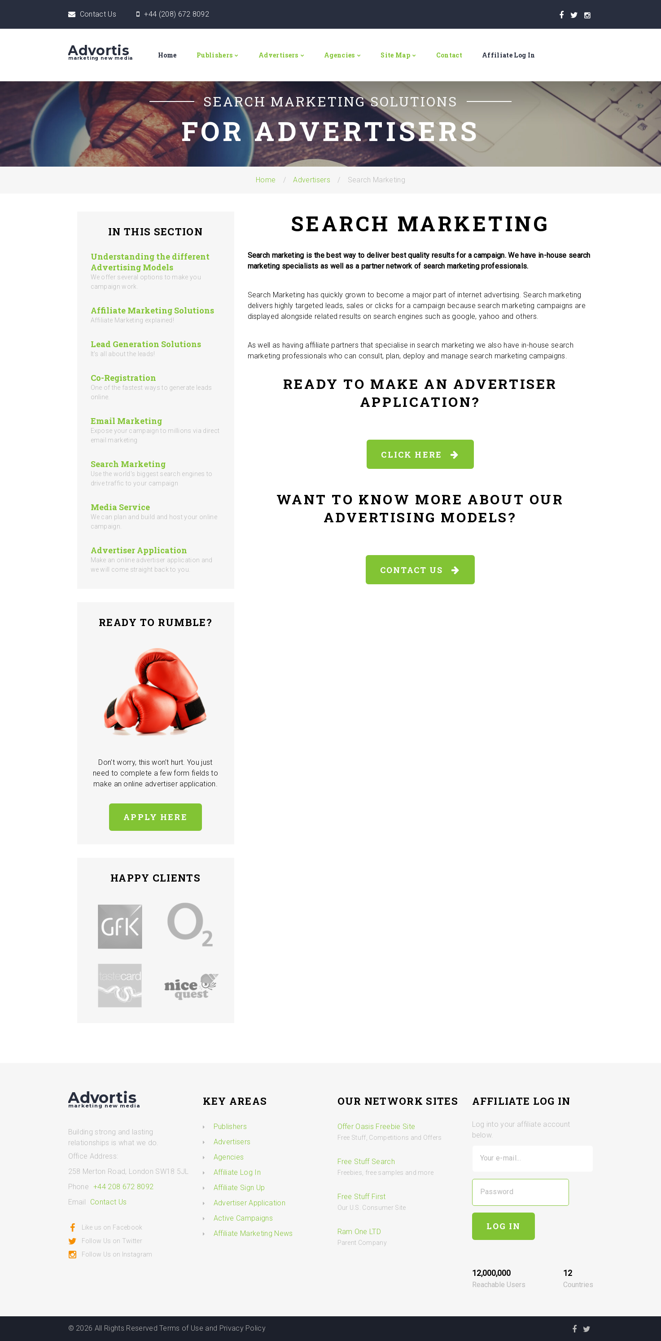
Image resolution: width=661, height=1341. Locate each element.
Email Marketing (126, 420)
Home (167, 55)
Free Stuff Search (366, 1161)
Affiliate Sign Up (239, 1187)
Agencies (339, 55)
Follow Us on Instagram (110, 1254)
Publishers (214, 55)
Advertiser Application (139, 550)
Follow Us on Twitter (105, 1240)
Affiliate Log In (508, 55)
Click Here (420, 454)
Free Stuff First (361, 1196)
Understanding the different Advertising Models (150, 262)
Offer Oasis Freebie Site (376, 1126)
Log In (503, 1226)
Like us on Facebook (105, 1227)
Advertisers (278, 55)
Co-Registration (123, 377)
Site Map (395, 55)
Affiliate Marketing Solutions (152, 310)
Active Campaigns (243, 1218)
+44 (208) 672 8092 (176, 14)
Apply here (155, 817)
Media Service (120, 507)
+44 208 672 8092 (123, 1186)
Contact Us (98, 14)
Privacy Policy (242, 1328)
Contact (449, 55)
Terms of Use (181, 1328)
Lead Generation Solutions (146, 344)
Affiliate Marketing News (253, 1233)
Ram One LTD (359, 1231)
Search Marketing (128, 464)
